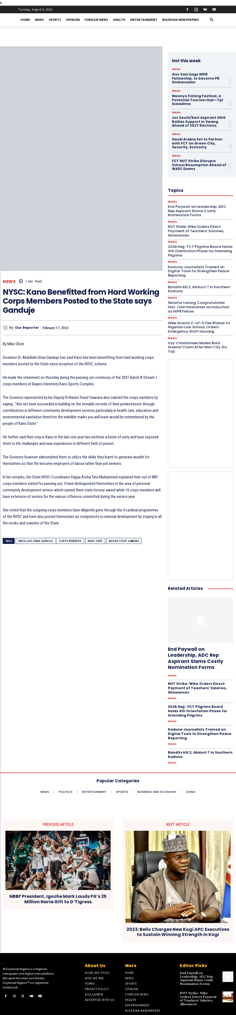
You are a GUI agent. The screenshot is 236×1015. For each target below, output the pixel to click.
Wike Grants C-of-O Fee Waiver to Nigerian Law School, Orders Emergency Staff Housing (198, 321)
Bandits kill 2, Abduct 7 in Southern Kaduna (198, 283)
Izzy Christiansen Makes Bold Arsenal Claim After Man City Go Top (197, 341)
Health (119, 20)
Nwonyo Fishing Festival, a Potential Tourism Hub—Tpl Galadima (197, 96)
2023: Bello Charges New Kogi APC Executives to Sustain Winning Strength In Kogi (178, 918)
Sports (55, 20)
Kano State (95, 541)
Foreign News (96, 20)
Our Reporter (27, 328)
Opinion (73, 20)
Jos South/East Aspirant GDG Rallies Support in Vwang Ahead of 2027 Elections (198, 117)
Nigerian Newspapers (180, 20)
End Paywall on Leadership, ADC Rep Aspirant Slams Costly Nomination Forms (200, 649)
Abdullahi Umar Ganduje (35, 541)
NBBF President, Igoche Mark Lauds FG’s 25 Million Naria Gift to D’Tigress (58, 885)
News (39, 20)
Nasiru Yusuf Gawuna (124, 541)
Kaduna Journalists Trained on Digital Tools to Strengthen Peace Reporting (198, 265)
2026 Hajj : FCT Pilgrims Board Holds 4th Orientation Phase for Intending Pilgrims (197, 698)
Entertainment (143, 20)
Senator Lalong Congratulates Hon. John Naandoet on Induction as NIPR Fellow (199, 301)
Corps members (70, 541)
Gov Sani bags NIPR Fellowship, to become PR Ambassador (200, 76)
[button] (211, 19)
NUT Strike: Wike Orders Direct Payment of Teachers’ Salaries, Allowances (196, 675)
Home (25, 20)
